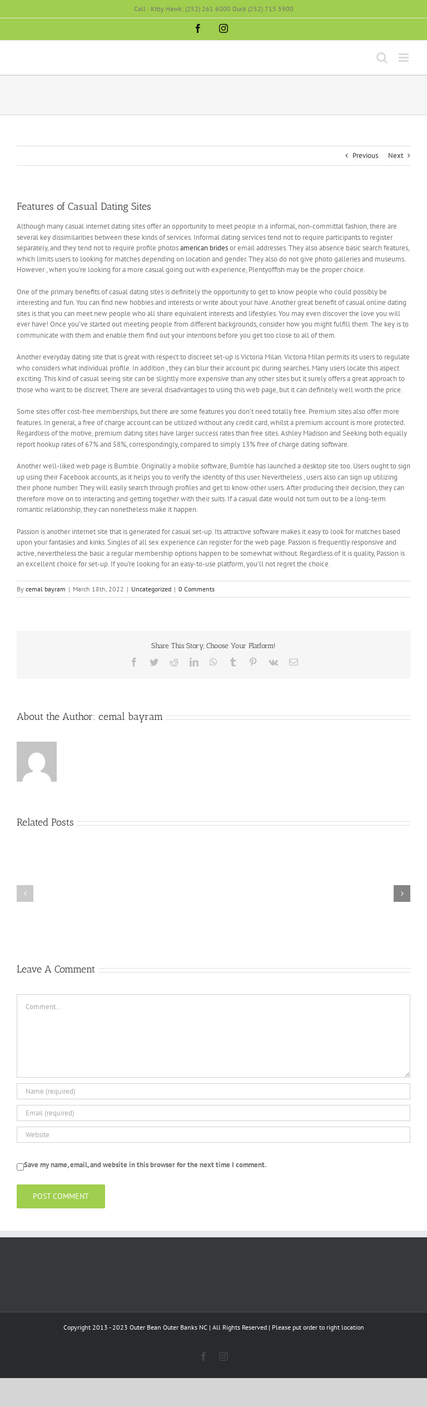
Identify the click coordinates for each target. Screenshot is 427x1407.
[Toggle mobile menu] (404, 57)
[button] (25, 893)
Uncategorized (151, 589)
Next (395, 155)
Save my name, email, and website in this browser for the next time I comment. (145, 1164)
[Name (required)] (213, 1091)
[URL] (213, 1135)
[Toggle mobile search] (382, 57)
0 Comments (196, 589)
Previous (365, 155)
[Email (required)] (213, 1113)
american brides (204, 248)
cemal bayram (46, 589)
